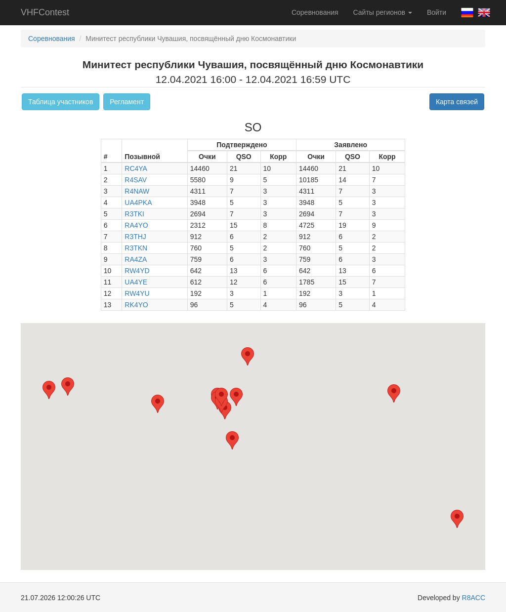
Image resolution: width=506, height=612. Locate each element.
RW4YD (137, 271)
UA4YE (136, 282)
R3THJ (135, 237)
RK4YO (136, 305)
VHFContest (45, 12)
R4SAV (136, 180)
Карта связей (457, 102)
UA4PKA (138, 202)
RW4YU (137, 293)
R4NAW (137, 191)
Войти (436, 12)
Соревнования (315, 12)
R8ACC (473, 598)
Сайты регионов (382, 12)
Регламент (127, 102)
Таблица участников (60, 102)
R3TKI (134, 214)
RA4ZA (136, 259)
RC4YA (136, 168)
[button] (67, 386)
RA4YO (136, 225)
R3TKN (136, 248)
